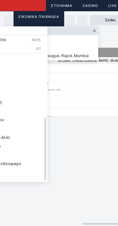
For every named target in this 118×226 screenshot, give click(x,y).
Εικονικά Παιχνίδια (39, 16)
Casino (90, 5)
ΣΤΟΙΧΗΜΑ (61, 5)
